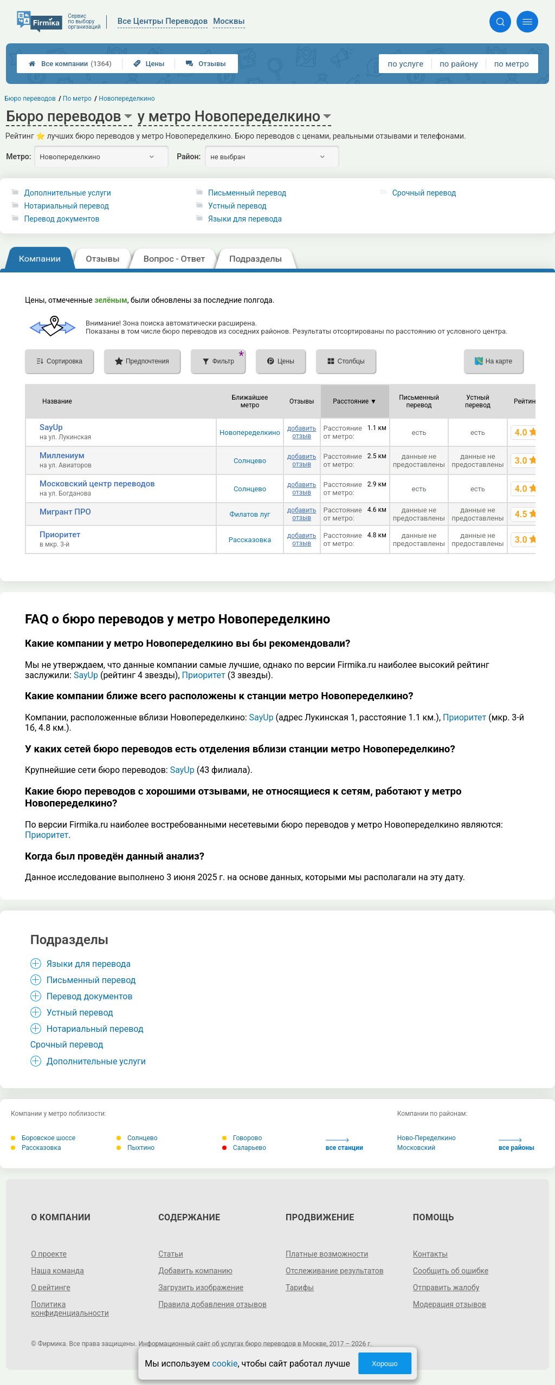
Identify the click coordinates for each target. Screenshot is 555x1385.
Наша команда (57, 1270)
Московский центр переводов (97, 484)
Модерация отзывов (449, 1304)
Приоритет (60, 534)
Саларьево (244, 1148)
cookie (224, 1363)
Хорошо (385, 1364)
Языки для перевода (245, 219)
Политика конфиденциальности (70, 1308)
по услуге (406, 64)
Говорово (242, 1138)
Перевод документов (61, 219)
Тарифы (300, 1287)
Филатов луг (249, 514)
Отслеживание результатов (335, 1270)
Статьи (170, 1254)
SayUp (51, 427)
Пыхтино (135, 1148)
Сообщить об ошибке (450, 1270)
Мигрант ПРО (65, 512)
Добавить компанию (195, 1270)
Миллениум (62, 455)
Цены (149, 64)
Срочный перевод (424, 193)
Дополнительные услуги (67, 193)
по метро (511, 64)
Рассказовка (250, 540)
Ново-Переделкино (426, 1138)
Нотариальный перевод (66, 206)
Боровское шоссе (43, 1138)
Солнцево (250, 461)
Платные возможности (327, 1254)
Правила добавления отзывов (212, 1304)
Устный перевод (237, 206)
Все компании (70, 64)
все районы (516, 1145)
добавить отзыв (301, 432)
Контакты (430, 1254)
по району (458, 64)
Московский (416, 1148)
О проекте (49, 1254)
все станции (344, 1145)
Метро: (18, 156)
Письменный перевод (247, 193)
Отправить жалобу (446, 1287)
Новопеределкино (250, 432)
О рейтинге (50, 1287)
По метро (77, 98)
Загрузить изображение (200, 1287)
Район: (189, 156)
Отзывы (205, 64)
